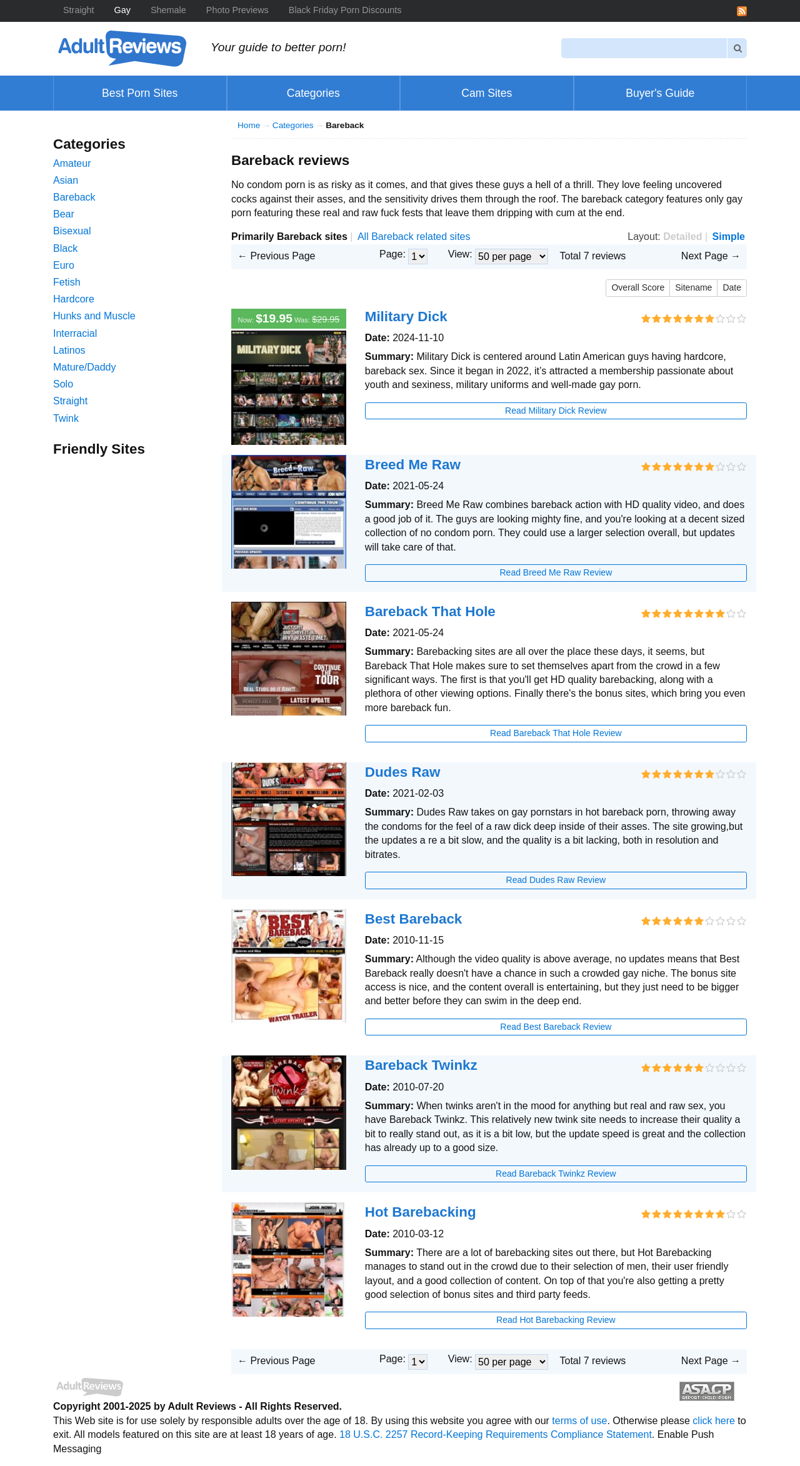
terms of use (579, 1420)
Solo (63, 384)
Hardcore (73, 299)
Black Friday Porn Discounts (345, 10)
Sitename (693, 287)
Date (731, 287)
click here (713, 1420)
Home (249, 125)
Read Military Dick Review (556, 411)
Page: (392, 254)
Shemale (168, 10)
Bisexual (72, 231)
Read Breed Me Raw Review (556, 572)
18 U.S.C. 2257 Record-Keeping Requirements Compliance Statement (495, 1434)
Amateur (72, 163)
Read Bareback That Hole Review (556, 733)
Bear (63, 214)
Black (65, 248)
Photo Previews (237, 10)
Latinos (69, 350)
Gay (122, 10)
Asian (65, 180)
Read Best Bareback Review (555, 1027)
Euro (63, 265)
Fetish (67, 282)
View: (460, 254)
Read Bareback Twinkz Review (556, 1174)
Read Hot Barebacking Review (556, 1320)
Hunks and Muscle (94, 316)
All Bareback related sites (414, 236)
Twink (66, 418)
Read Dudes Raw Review (556, 880)
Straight (78, 10)
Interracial (75, 333)
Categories (293, 125)
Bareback (74, 197)
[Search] (644, 47)
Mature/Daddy (84, 367)
